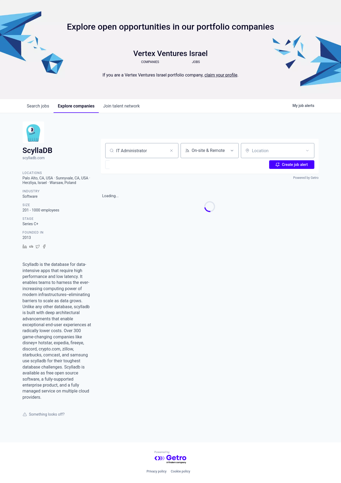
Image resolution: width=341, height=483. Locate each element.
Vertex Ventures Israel (170, 53)
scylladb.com (34, 158)
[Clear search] (171, 151)
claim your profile (221, 75)
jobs (38, 106)
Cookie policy (180, 471)
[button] (123, 164)
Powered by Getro (305, 178)
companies (76, 106)
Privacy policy (156, 471)
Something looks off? (44, 414)
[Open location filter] (307, 151)
